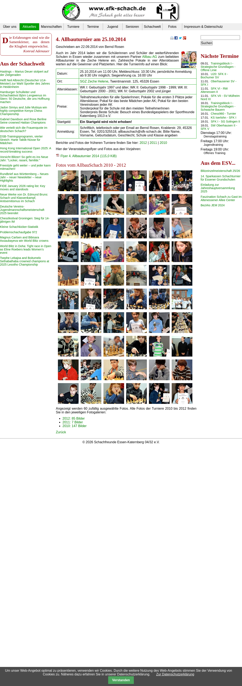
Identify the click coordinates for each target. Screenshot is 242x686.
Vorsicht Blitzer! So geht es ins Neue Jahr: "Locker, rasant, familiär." (24, 158)
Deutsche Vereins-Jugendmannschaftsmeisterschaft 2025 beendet (22, 210)
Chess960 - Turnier (223, 113)
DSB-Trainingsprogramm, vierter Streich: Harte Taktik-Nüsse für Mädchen (21, 140)
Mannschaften (51, 26)
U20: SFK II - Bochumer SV (214, 75)
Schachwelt (152, 26)
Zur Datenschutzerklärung (175, 674)
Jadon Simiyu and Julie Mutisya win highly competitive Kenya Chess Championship (23, 111)
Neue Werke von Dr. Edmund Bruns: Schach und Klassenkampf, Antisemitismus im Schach (24, 198)
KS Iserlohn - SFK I (223, 117)
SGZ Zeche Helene (94, 81)
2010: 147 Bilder (74, 426)
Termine (93, 26)
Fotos (172, 26)
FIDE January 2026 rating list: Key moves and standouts (22, 187)
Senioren (132, 26)
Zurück (61, 432)
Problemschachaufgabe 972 (18, 232)
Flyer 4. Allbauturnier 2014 (88, 156)
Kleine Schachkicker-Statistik (19, 226)
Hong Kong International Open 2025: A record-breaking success (25, 150)
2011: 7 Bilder (72, 422)
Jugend (112, 26)
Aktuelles (29, 26)
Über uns (10, 26)
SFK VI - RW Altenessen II (214, 90)
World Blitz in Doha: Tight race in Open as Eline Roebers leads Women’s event (25, 249)
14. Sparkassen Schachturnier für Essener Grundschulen (221, 178)
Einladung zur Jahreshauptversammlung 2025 (218, 188)
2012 (143, 142)
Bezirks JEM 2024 (213, 205)
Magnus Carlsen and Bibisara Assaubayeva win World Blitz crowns (24, 239)
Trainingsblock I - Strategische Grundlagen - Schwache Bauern (218, 106)
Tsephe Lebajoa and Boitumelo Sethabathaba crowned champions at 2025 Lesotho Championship (24, 261)
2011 (153, 142)
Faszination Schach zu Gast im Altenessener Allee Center (221, 198)
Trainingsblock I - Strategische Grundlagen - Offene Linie (218, 67)
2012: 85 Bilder (73, 418)
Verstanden (121, 680)
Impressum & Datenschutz (203, 26)
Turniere (73, 26)
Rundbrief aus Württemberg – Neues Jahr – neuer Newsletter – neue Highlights (24, 177)
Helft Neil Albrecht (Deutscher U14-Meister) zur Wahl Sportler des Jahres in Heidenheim (25, 84)
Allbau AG (149, 56)
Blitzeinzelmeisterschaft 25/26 (220, 170)
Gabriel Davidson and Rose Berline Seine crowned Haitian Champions (23, 121)
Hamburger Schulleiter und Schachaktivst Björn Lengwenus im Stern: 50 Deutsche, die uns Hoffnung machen (25, 97)
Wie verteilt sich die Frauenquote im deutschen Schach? (23, 129)
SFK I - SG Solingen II (225, 121)
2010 (163, 142)
